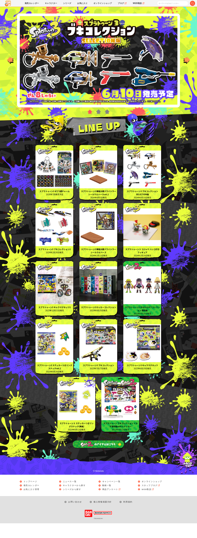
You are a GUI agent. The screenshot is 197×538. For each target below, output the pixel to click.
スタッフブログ (151, 500)
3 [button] (107, 111)
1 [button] (89, 111)
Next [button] (186, 60)
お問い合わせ (75, 516)
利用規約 (128, 516)
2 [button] (98, 111)
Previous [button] (10, 60)
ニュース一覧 (70, 496)
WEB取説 (148, 504)
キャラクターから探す (74, 500)
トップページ (30, 496)
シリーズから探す (72, 504)
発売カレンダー (32, 500)
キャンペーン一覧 (112, 496)
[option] (98, 60)
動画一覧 (107, 500)
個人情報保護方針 (103, 516)
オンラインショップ (152, 496)
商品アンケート (112, 504)
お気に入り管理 (32, 504)
